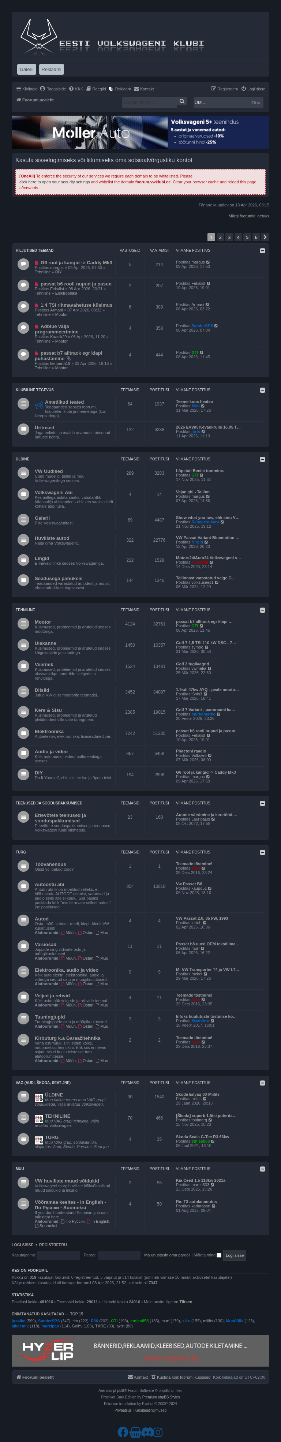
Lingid (42, 558)
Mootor (61, 314)
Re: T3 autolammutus (196, 1201)
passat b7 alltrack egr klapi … (204, 621)
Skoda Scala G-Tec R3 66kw (202, 1137)
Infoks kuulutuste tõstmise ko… (206, 1016)
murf (195, 948)
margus (57, 267)
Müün (68, 932)
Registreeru (53, 1245)
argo (195, 868)
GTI (194, 352)
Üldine (22, 459)
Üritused (45, 427)
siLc (186, 1321)
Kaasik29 (58, 337)
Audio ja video (51, 751)
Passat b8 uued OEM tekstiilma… (208, 944)
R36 (94, 1321)
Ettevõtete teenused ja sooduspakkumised (60, 817)
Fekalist (57, 289)
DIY (58, 272)
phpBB (118, 1391)
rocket (196, 974)
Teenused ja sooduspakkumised (49, 803)
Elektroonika (66, 293)
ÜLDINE (54, 1095)
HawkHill (199, 562)
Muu (101, 932)
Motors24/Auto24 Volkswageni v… (208, 558)
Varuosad (45, 944)
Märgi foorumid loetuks (249, 216)
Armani (56, 310)
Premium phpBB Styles (161, 1397)
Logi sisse (23, 1245)
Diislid (42, 690)
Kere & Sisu (48, 710)
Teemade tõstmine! (194, 864)
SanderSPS (202, 326)
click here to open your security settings (54, 182)
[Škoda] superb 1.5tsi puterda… (206, 1115)
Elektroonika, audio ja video (66, 970)
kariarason (200, 1206)
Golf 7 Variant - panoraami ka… (206, 709)
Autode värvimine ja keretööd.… (206, 814)
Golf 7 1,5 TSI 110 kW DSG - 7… (206, 642)
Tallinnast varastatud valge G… (206, 578)
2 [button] (220, 237)
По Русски (73, 1221)
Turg (21, 852)
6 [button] (256, 237)
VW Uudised (49, 471)
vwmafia (198, 668)
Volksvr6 (199, 755)
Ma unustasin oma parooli (167, 1255)
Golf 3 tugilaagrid (192, 664)
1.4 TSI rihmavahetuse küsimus (76, 305)
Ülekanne (45, 643)
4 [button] (238, 237)
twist (120, 1326)
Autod (42, 919)
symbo (197, 647)
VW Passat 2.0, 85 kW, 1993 (202, 918)
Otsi (256, 102)
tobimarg (199, 1120)
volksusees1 (202, 582)
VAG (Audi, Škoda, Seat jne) (43, 1083)
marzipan (50, 1326)
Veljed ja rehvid (52, 995)
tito (75, 1321)
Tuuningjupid (50, 1017)
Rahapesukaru (205, 522)
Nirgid (197, 542)
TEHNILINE (58, 1116)
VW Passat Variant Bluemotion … (208, 537)
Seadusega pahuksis (58, 578)
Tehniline (42, 272)
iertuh (196, 922)
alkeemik (20, 1326)
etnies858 (200, 1141)
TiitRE (100, 1326)
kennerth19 (60, 363)
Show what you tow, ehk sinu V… (208, 517)
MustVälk (234, 1321)
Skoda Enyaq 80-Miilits (198, 1094)
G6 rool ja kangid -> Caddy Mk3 (76, 262)
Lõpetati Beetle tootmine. (200, 470)
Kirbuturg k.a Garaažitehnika (68, 1038)
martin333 (200, 1185)
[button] (265, 237)
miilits (196, 1099)
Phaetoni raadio (191, 751)
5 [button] (247, 237)
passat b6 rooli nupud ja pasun (76, 284)
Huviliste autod (52, 538)
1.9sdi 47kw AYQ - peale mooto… (207, 689)
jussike (18, 1321)
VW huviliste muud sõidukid (67, 1181)
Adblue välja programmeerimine (56, 329)
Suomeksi (46, 1226)
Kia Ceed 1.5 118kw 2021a (200, 1180)
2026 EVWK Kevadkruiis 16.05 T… (208, 427)
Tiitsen (185, 1302)
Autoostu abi (49, 884)
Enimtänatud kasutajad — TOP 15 (47, 1314)
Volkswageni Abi (53, 492)
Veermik (44, 664)
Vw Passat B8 (189, 884)
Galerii (42, 518)
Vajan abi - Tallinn (193, 492)
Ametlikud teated (64, 402)
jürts (195, 431)
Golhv (77, 1326)
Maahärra (200, 1021)
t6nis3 (196, 694)
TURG (52, 1137)
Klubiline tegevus (35, 390)
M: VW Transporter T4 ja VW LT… (207, 969)
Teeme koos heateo (194, 401)
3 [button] (229, 237)
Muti (195, 406)
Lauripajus (200, 819)
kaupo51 (199, 888)
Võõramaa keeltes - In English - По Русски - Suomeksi (70, 1204)
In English (98, 1221)
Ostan (85, 932)
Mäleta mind (207, 1255)
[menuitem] (53, 89)
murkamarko (203, 714)
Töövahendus (50, 864)
